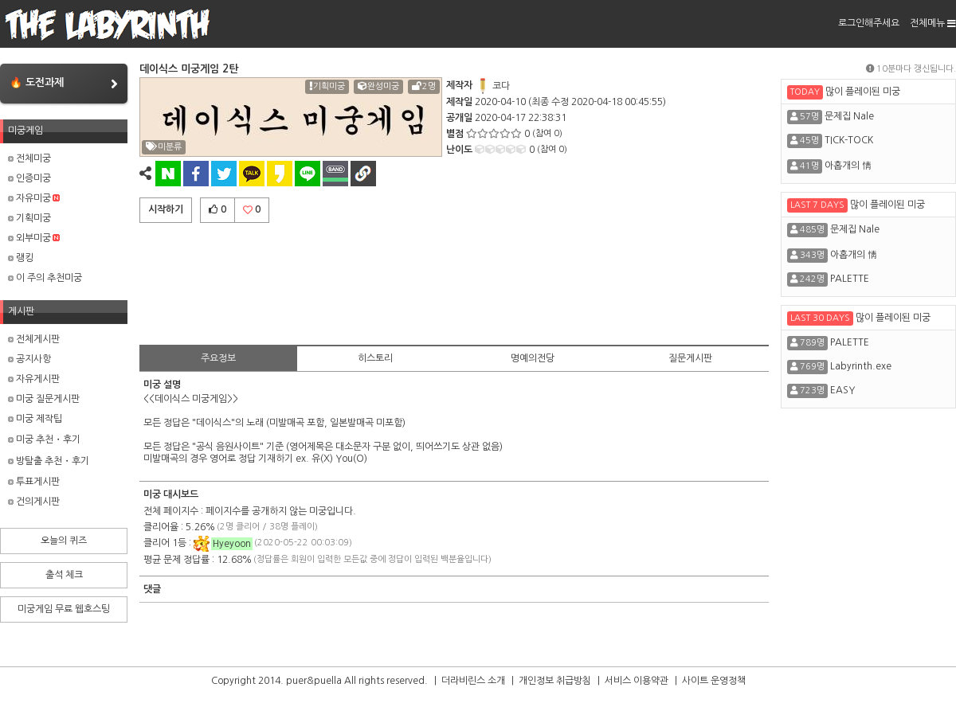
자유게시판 (34, 379)
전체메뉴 (933, 23)
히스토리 (375, 358)
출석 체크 (64, 575)
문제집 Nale (849, 116)
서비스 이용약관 (636, 681)
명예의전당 (532, 358)
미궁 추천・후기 (44, 439)
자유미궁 (34, 198)
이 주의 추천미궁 (45, 278)
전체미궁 (29, 158)
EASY (842, 390)
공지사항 (29, 359)
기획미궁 (29, 218)
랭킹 (20, 258)
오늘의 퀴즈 (64, 540)
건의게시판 (34, 501)
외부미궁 (34, 238)
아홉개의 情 (848, 165)
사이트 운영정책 (714, 681)
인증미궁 (29, 178)
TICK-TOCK (849, 140)
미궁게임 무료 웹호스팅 (64, 609)
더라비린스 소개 (473, 681)
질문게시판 (690, 358)
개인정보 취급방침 (555, 681)
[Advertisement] (454, 281)
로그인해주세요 (868, 23)
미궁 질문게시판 (44, 399)
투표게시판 (34, 481)
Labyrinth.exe (860, 366)
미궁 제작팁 (35, 419)
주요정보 (218, 358)
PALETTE (849, 278)
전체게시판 (34, 339)
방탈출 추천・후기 (48, 461)
